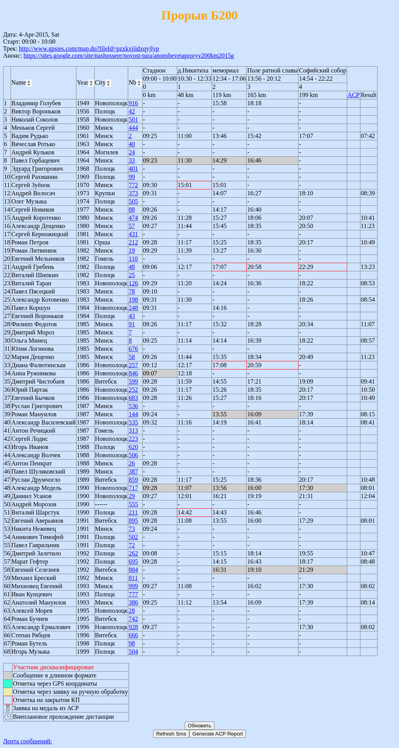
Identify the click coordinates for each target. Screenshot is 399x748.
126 (133, 283)
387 (133, 471)
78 (132, 291)
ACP (354, 95)
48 (132, 266)
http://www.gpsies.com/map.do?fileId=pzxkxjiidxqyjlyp (89, 48)
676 (133, 348)
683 (133, 397)
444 (133, 127)
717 (133, 488)
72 (132, 545)
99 (132, 176)
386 (133, 602)
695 (133, 561)
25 (132, 275)
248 (133, 307)
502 (133, 537)
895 (133, 520)
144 (133, 414)
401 (133, 168)
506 (133, 455)
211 (133, 512)
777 (133, 594)
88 (132, 209)
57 (132, 226)
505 (133, 201)
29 (132, 496)
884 (133, 569)
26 (132, 463)
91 (132, 324)
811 (133, 578)
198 (133, 299)
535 (133, 422)
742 (133, 618)
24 (132, 152)
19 (132, 250)
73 (132, 528)
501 (133, 119)
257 (133, 365)
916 (133, 103)
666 (133, 635)
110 (133, 258)
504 (133, 651)
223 (133, 438)
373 (133, 193)
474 (133, 217)
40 (132, 144)
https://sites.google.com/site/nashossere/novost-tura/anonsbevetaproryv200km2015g (128, 55)
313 (133, 430)
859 (133, 479)
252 (133, 389)
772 (133, 185)
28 (132, 610)
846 (133, 373)
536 (133, 406)
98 (132, 643)
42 (132, 111)
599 (133, 381)
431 (133, 234)
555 (133, 504)
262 (133, 553)
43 (132, 316)
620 (133, 447)
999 (133, 586)
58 (132, 357)
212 (133, 242)
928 (133, 627)
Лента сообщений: (27, 741)
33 (132, 160)
